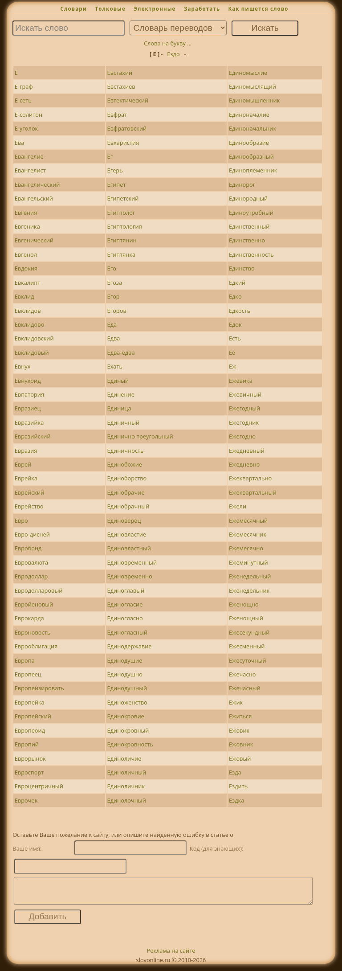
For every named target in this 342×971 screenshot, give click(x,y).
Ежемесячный (248, 520)
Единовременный (132, 562)
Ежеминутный (248, 562)
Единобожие (124, 464)
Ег (110, 156)
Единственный (249, 226)
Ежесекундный (249, 632)
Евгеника (27, 226)
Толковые (110, 8)
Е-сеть (23, 100)
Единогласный (127, 632)
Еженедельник (249, 590)
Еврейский (30, 492)
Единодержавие (129, 646)
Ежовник (241, 744)
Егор (113, 296)
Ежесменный (247, 646)
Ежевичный (245, 394)
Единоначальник (252, 128)
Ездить (238, 786)
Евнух (23, 366)
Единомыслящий (252, 86)
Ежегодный (244, 408)
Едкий (237, 283)
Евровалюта (32, 562)
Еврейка (26, 478)
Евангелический (37, 184)
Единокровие (125, 716)
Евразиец (28, 408)
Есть (235, 338)
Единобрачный (128, 506)
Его (111, 268)
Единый (118, 381)
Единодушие (124, 660)
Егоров (116, 311)
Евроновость (33, 632)
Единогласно (125, 618)
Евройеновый (34, 604)
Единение (120, 394)
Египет (116, 184)
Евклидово (30, 324)
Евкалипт (28, 283)
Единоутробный (251, 213)
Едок (235, 324)
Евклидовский (34, 338)
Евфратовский (127, 128)
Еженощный (246, 618)
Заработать (202, 8)
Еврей (23, 464)
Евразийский (33, 436)
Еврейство (29, 506)
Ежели (237, 506)
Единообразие (249, 143)
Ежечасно (242, 674)
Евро (21, 520)
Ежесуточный (247, 660)
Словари (73, 8)
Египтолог (121, 213)
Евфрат (117, 115)
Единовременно (129, 576)
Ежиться (240, 716)
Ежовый (240, 758)
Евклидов (28, 311)
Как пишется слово (258, 8)
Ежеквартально (250, 478)
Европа (25, 660)
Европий (27, 744)
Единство (242, 268)
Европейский (33, 716)
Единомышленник (254, 100)
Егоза (114, 283)
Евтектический (127, 100)
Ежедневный (247, 451)
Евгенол (26, 254)
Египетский (123, 198)
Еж (232, 366)
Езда (235, 772)
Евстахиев (121, 86)
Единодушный (127, 688)
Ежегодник (244, 422)
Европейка (30, 702)
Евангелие (29, 156)
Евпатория (29, 394)
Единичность (125, 451)
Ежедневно (244, 464)
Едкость (239, 311)
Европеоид (30, 730)
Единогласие (125, 604)
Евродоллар (31, 576)
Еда (112, 324)
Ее (232, 352)
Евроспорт (29, 772)
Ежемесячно (246, 548)
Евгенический (34, 240)
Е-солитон (28, 115)
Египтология (124, 226)
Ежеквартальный (253, 492)
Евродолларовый (39, 590)
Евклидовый (32, 352)
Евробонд (28, 548)
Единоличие (124, 758)
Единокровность (130, 744)
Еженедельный (250, 576)
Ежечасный (245, 688)
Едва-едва (121, 352)
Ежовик (239, 730)
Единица (119, 408)
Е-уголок (26, 128)
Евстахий (120, 73)
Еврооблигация (36, 646)
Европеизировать (39, 688)
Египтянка (121, 254)
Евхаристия (123, 143)
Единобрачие (126, 492)
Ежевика (240, 381)
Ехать (115, 366)
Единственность (251, 254)
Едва (113, 338)
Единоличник (126, 786)
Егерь (115, 170)
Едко (235, 296)
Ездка (236, 800)
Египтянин (122, 240)
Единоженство (127, 702)
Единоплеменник (253, 170)
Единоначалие (249, 115)
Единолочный (126, 800)
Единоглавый (126, 590)
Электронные (154, 8)
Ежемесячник (247, 534)
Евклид (24, 296)
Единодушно (124, 674)
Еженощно (244, 604)
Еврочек (26, 800)
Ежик (236, 702)
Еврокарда (29, 618)
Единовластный (129, 548)
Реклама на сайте (171, 956)
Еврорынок (30, 758)
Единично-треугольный (140, 436)
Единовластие (127, 534)
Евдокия (26, 268)
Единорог (242, 184)
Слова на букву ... (167, 43)
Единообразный (251, 156)
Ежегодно (242, 436)
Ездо (173, 54)
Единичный (123, 422)
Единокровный (128, 730)
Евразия (26, 451)
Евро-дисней (32, 534)
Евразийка (29, 422)
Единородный (248, 198)
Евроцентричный (39, 786)
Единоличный (127, 772)
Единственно (247, 240)
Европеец (28, 674)
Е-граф (24, 86)
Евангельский (34, 198)
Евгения (26, 213)
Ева (19, 143)
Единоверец (124, 520)
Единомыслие (248, 73)
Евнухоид (28, 381)
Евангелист (30, 170)
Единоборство (127, 478)
